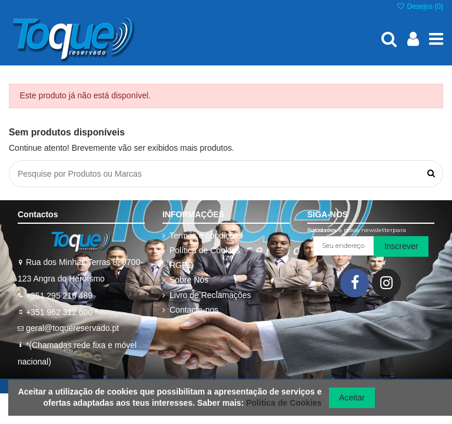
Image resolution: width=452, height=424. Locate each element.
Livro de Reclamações (210, 295)
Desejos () (419, 6)
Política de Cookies (205, 250)
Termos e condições (206, 235)
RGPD (181, 265)
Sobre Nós (189, 279)
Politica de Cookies (283, 403)
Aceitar (352, 397)
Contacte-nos (194, 309)
